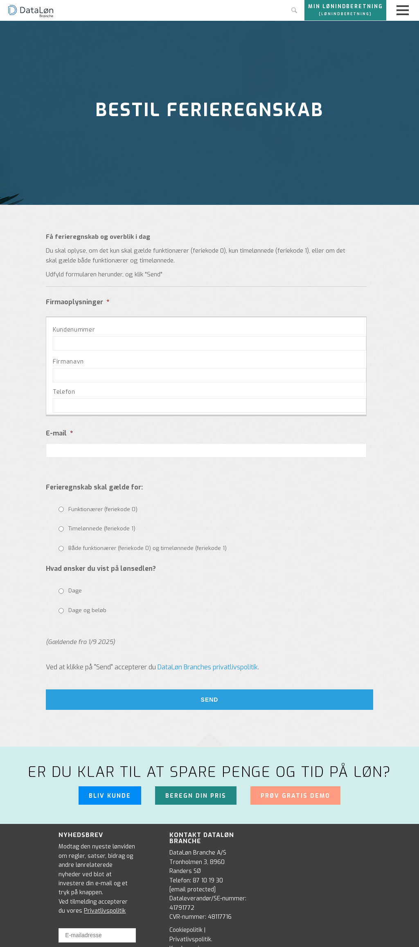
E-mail (59, 433)
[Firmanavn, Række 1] (209, 375)
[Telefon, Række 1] (209, 405)
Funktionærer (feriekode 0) (102, 509)
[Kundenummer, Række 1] (209, 343)
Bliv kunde (110, 795)
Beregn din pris (195, 795)
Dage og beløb (87, 610)
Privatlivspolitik (105, 909)
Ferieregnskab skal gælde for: (94, 487)
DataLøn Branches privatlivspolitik (208, 667)
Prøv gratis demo (295, 795)
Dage (75, 590)
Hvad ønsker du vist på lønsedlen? (101, 569)
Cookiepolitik (186, 929)
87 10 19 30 (208, 879)
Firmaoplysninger (77, 302)
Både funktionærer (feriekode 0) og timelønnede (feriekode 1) (147, 548)
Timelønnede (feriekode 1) (101, 528)
